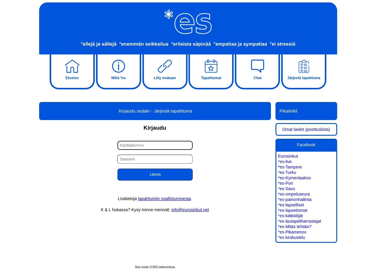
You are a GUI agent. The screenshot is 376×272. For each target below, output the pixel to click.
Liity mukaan (165, 69)
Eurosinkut (288, 156)
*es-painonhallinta (295, 199)
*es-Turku (287, 172)
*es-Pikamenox (292, 232)
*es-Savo (286, 188)
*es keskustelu (291, 237)
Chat (257, 69)
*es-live (285, 161)
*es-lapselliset (291, 204)
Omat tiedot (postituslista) (306, 129)
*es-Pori (285, 183)
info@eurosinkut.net (190, 209)
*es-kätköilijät (290, 215)
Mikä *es (119, 69)
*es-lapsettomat (292, 210)
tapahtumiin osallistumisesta (164, 198)
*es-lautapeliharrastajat (299, 221)
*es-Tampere (290, 167)
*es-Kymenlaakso (294, 177)
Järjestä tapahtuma (304, 69)
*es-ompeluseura (294, 194)
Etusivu (72, 69)
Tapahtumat (211, 69)
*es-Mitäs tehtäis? (295, 226)
